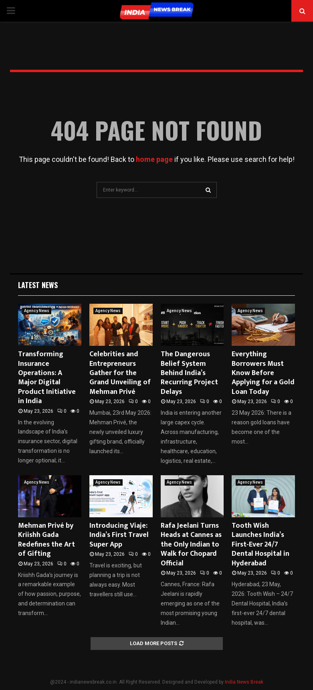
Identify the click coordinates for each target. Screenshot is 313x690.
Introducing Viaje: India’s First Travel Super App (119, 535)
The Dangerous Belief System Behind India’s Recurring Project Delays (189, 373)
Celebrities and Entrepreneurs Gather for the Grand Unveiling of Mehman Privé (120, 373)
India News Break (244, 682)
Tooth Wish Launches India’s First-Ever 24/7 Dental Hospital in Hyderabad (260, 544)
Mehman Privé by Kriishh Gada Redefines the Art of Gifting (46, 540)
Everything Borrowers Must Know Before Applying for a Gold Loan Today (263, 373)
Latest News (38, 285)
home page (154, 159)
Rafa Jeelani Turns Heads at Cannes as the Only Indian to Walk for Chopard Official (191, 544)
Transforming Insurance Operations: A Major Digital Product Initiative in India (47, 377)
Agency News (36, 311)
